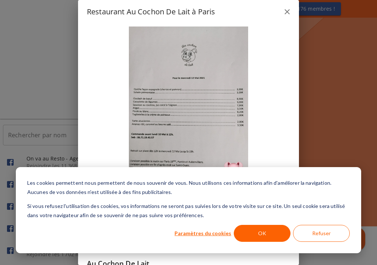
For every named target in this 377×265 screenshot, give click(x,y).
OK (262, 233)
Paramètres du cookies (203, 233)
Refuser (321, 233)
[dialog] (188, 210)
